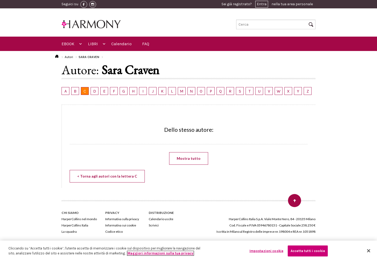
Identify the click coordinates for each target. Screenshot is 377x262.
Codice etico (114, 231)
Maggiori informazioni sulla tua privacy (160, 253)
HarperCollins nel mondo (79, 219)
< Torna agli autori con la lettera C (107, 176)
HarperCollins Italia (75, 225)
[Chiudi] (368, 251)
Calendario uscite (161, 219)
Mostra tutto (189, 158)
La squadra (69, 231)
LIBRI (93, 43)
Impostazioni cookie (266, 251)
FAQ (145, 43)
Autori (69, 57)
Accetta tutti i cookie (308, 251)
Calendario (121, 43)
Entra (262, 4)
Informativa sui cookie (120, 225)
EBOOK (68, 43)
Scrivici (154, 225)
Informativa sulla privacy (122, 219)
